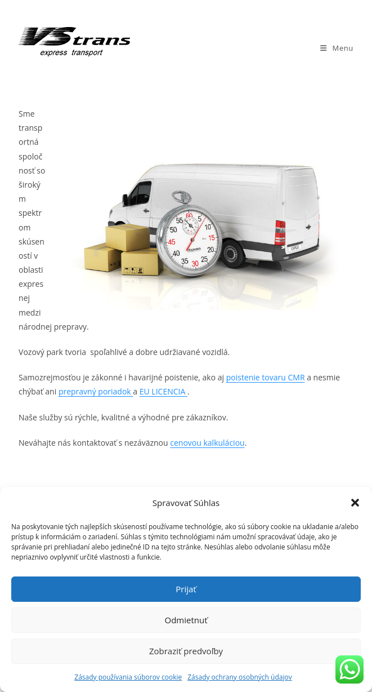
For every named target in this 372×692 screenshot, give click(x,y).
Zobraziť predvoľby (186, 650)
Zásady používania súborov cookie (128, 677)
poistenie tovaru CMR (265, 377)
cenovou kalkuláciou (207, 442)
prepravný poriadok (96, 391)
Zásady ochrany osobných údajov (239, 677)
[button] (355, 502)
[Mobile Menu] (336, 48)
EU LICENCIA (163, 391)
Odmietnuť (185, 620)
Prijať (186, 589)
